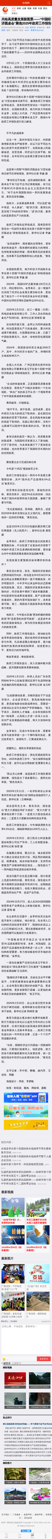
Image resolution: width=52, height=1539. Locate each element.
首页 (14, 8)
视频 (29, 8)
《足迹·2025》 (15, 1387)
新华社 (33, 27)
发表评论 (44, 1359)
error (27, 30)
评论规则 (13, 1321)
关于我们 (5, 1514)
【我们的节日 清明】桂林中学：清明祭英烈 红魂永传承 (28, 1428)
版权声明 (38, 1514)
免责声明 (27, 1514)
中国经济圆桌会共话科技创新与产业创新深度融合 (25, 1445)
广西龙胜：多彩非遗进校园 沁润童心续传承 (12, 1317)
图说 (45, 8)
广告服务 (16, 1514)
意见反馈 (28, 1518)
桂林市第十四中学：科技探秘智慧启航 (22, 1164)
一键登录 (6, 1363)
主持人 (15, 13)
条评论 (48, 1321)
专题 (40, 8)
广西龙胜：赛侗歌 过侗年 (15, 1503)
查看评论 (34, 30)
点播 (24, 8)
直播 (35, 8)
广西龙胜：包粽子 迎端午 (15, 1482)
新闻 (19, 8)
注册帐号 (16, 1363)
